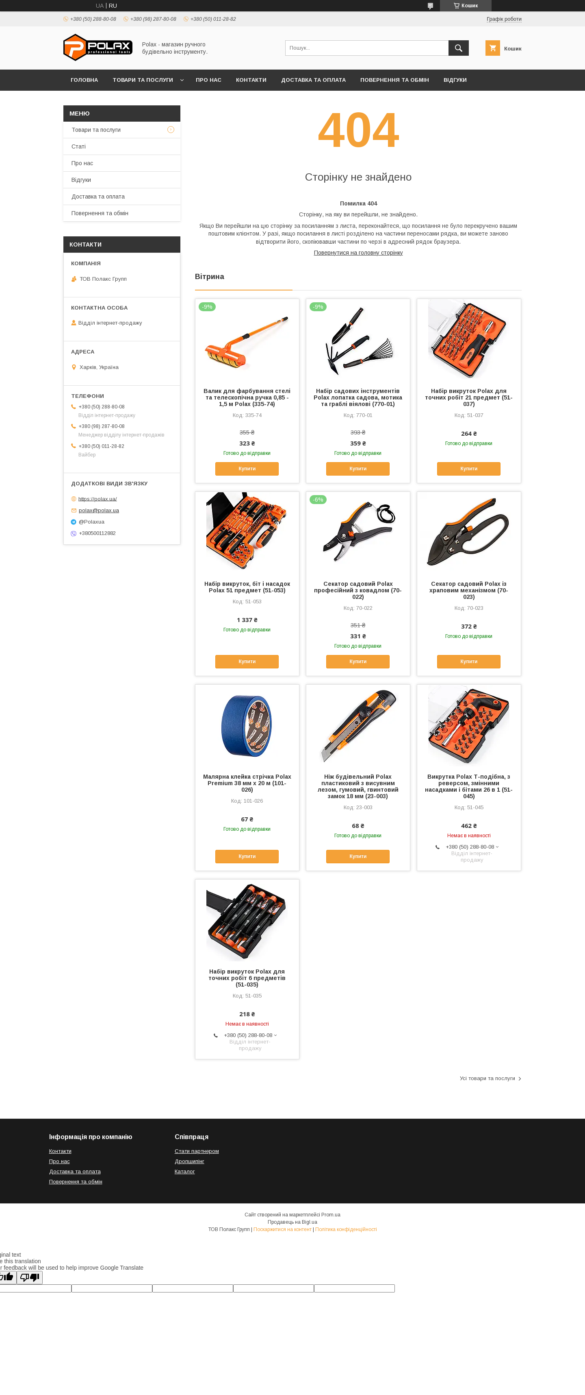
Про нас (208, 80)
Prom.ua (330, 1215)
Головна (84, 80)
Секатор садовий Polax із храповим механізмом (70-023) (468, 590)
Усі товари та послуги (487, 1078)
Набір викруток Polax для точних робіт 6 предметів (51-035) (247, 978)
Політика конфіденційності (346, 1229)
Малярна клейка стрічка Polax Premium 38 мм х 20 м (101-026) (247, 783)
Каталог (185, 1171)
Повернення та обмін (394, 80)
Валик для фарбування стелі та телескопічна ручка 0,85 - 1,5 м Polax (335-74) (247, 397)
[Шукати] (458, 48)
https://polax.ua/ (97, 499)
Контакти (251, 80)
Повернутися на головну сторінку (358, 252)
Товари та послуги (143, 80)
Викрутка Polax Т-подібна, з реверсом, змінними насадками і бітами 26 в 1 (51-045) (469, 786)
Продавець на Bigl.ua (292, 1222)
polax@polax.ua (99, 510)
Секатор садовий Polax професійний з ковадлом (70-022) (358, 590)
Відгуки (455, 80)
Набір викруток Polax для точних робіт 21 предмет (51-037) (469, 397)
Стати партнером (197, 1151)
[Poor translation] (30, 1277)
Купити (247, 469)
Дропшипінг (189, 1161)
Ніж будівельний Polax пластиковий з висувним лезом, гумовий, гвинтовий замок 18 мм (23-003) (358, 786)
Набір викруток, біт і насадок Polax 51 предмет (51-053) (247, 587)
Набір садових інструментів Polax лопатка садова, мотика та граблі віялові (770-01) (358, 397)
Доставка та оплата (313, 80)
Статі (79, 146)
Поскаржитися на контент (283, 1229)
